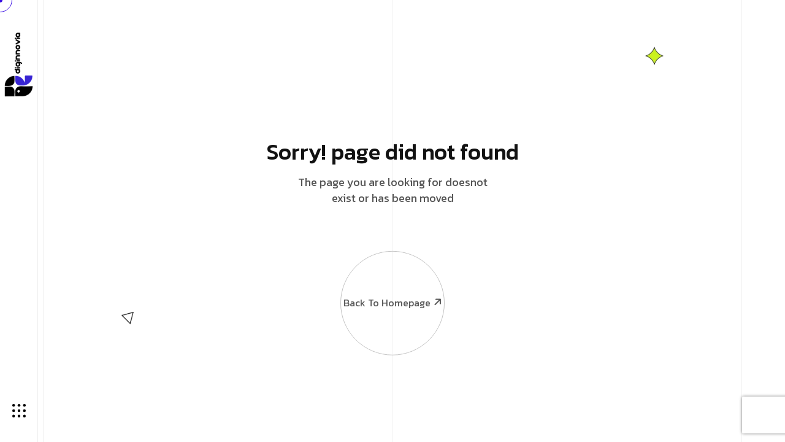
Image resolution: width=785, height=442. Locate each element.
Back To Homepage (391, 278)
